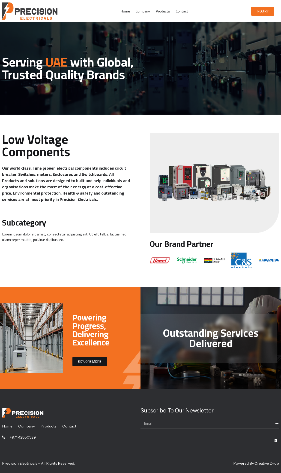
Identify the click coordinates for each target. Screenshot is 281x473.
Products (163, 11)
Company (143, 11)
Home (125, 11)
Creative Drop (266, 463)
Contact (182, 11)
